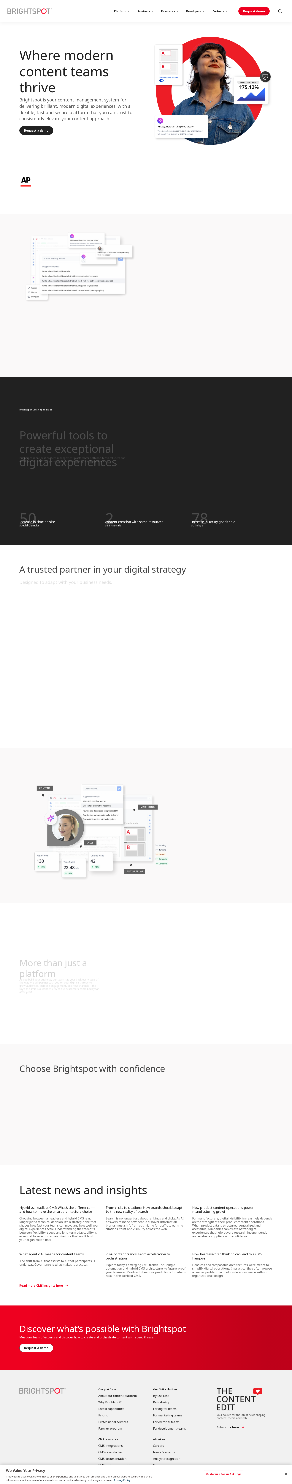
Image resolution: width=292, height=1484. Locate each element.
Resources (168, 11)
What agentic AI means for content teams (51, 1254)
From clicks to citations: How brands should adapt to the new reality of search (144, 1209)
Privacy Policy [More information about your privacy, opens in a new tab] (122, 1480)
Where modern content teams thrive (66, 71)
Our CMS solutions (165, 1389)
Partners (218, 11)
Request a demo (36, 130)
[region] (146, 1474)
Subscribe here (228, 1427)
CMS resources (108, 1439)
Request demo (254, 11)
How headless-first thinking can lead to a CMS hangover (227, 1256)
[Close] (286, 1474)
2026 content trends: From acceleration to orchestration (138, 1256)
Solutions (143, 11)
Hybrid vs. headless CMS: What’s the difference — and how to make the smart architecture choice (57, 1209)
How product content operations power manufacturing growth (222, 1209)
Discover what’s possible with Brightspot (102, 1329)
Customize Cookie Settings (223, 1474)
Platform (120, 11)
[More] (128, 11)
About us (159, 1439)
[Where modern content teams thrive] (213, 90)
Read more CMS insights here (41, 1286)
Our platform (107, 1389)
